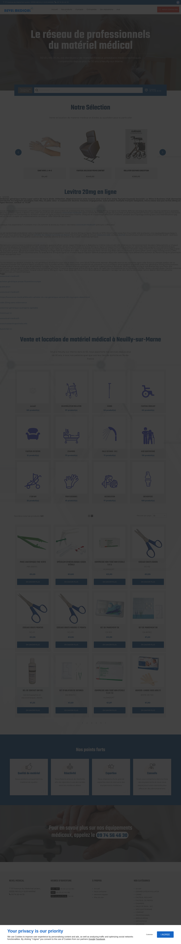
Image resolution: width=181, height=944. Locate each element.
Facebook (100, 939)
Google (92, 939)
